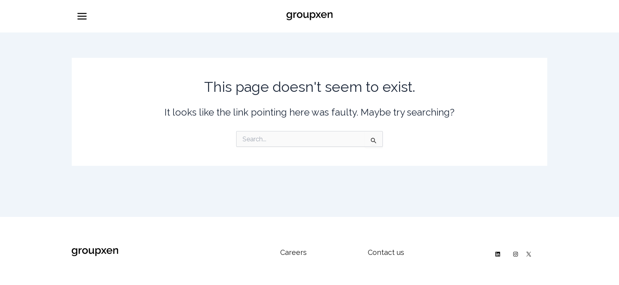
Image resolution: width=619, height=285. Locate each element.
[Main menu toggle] (82, 16)
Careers (293, 252)
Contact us (386, 252)
